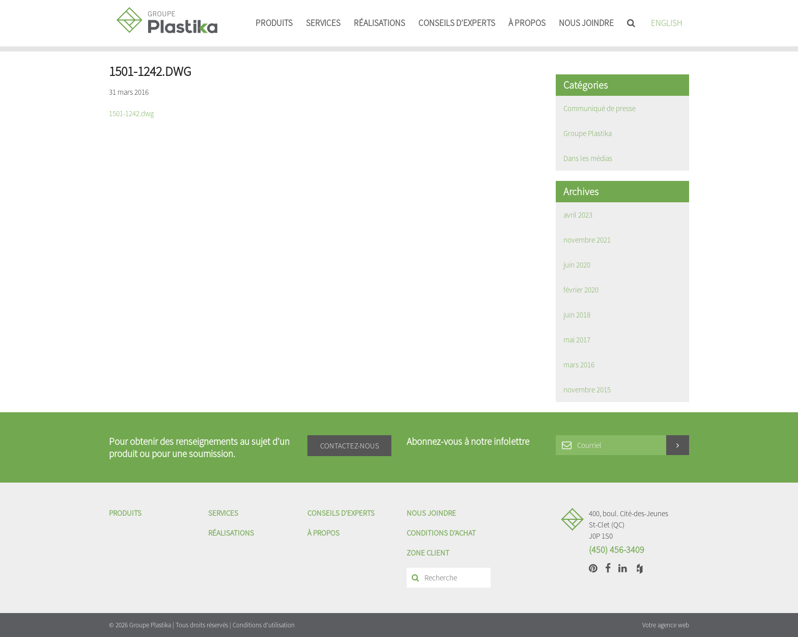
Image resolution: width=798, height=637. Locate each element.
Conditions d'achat (441, 533)
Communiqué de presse (599, 108)
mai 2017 (576, 339)
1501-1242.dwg (131, 113)
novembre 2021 (587, 240)
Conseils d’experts (456, 23)
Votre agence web (665, 625)
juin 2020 (576, 265)
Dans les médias (587, 158)
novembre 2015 (587, 389)
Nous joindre (586, 23)
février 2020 (580, 290)
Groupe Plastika (587, 133)
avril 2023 (577, 215)
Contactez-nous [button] (349, 445)
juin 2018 (576, 315)
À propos (527, 23)
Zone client (428, 553)
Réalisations (379, 23)
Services (323, 23)
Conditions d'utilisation (264, 625)
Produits (274, 23)
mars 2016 (578, 364)
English (666, 23)
